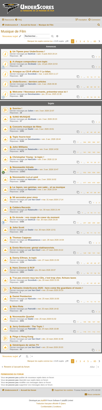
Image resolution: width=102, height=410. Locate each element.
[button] (66, 41)
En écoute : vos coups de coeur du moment (36, 217)
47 (99, 263)
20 (95, 162)
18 (99, 77)
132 (98, 253)
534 (93, 172)
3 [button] (80, 41)
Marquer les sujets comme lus (39, 41)
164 (98, 152)
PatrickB (32, 309)
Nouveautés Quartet (23, 316)
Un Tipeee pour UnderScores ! (29, 51)
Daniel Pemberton (22, 296)
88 (88, 87)
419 (93, 182)
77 (91, 273)
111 (89, 332)
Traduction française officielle (47, 404)
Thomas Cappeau (22, 237)
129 (84, 253)
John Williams (20, 147)
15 (88, 77)
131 (93, 253)
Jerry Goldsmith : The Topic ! (28, 326)
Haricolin (32, 84)
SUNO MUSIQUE (21, 116)
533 (89, 172)
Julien (30, 111)
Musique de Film (13, 31)
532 (84, 172)
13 (99, 233)
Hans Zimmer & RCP (23, 267)
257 (84, 223)
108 (98, 322)
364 (84, 142)
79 (99, 273)
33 (88, 97)
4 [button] (84, 41)
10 (91, 213)
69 (99, 192)
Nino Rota (18, 306)
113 (98, 332)
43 (95, 132)
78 (95, 273)
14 (99, 302)
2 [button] (76, 41)
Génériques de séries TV (26, 345)
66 (88, 192)
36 (99, 97)
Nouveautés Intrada (23, 167)
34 (91, 97)
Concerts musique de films (27, 126)
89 (91, 87)
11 (95, 213)
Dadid (30, 129)
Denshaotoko (34, 94)
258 (89, 223)
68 (95, 192)
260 (98, 223)
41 (88, 132)
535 (98, 172)
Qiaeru (63, 404)
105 (84, 322)
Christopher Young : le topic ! (28, 157)
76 (88, 273)
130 (89, 253)
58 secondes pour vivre (25, 197)
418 (89, 182)
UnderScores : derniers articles (29, 81)
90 (95, 87)
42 (91, 132)
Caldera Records (22, 207)
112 (93, 332)
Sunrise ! (17, 108)
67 (91, 192)
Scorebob (32, 74)
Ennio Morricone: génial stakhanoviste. (34, 247)
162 (89, 152)
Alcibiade (32, 64)
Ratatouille (33, 149)
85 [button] (95, 41)
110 (84, 332)
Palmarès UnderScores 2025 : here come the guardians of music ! (48, 288)
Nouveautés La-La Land (25, 177)
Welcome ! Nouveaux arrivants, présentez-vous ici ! (40, 91)
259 (93, 223)
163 (93, 152)
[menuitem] (18, 20)
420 (98, 182)
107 (93, 322)
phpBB (43, 400)
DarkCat (31, 54)
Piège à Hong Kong (23, 336)
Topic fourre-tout (22, 137)
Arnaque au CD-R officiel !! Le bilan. (32, 71)
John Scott (18, 227)
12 (99, 213)
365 (89, 142)
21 (99, 162)
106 (89, 322)
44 (99, 132)
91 (99, 87)
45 (91, 263)
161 (84, 152)
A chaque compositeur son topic (30, 61)
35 (95, 97)
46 (95, 263)
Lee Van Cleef (34, 200)
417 (84, 182)
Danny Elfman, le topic (25, 257)
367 (98, 142)
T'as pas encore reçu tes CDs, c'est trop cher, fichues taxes (44, 278)
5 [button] (88, 41)
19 (91, 162)
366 (93, 142)
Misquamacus (34, 240)
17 (95, 77)
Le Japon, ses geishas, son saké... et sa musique (39, 187)
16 (91, 77)
